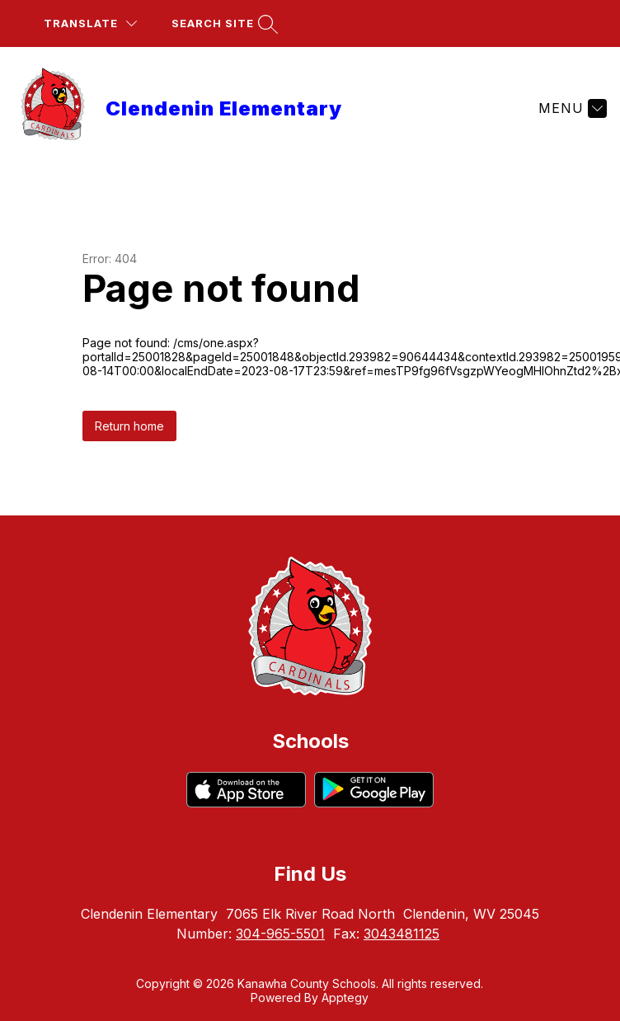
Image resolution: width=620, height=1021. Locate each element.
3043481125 (401, 933)
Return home (129, 426)
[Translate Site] (90, 23)
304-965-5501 (280, 933)
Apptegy (345, 997)
